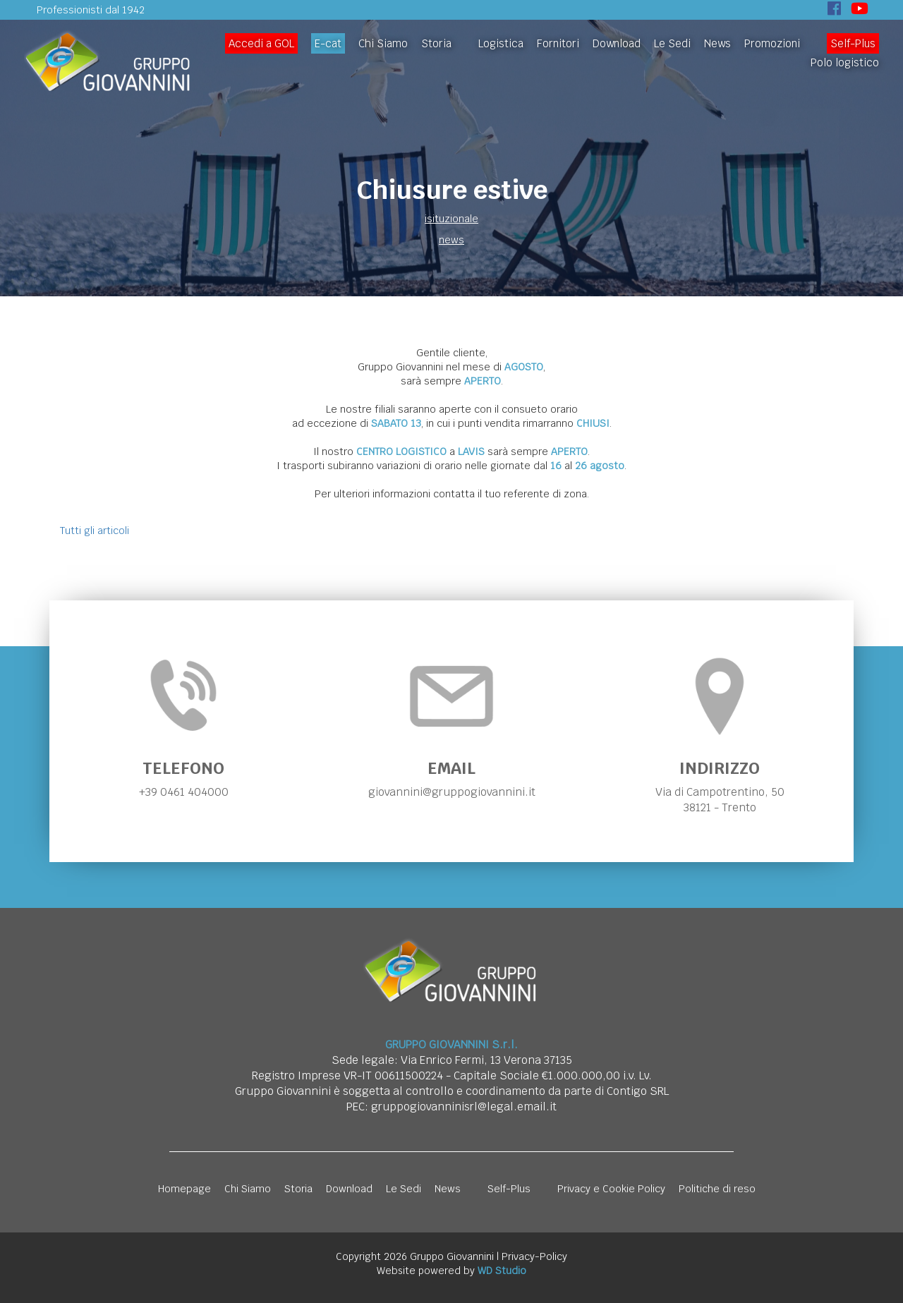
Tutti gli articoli (94, 530)
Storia (436, 43)
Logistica (500, 43)
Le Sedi (672, 43)
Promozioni (772, 43)
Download (617, 43)
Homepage (184, 1188)
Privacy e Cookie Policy (611, 1188)
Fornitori (558, 43)
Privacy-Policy (534, 1256)
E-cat (328, 43)
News (717, 43)
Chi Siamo (383, 43)
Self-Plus (852, 43)
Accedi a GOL (261, 43)
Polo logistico (845, 62)
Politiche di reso (717, 1188)
